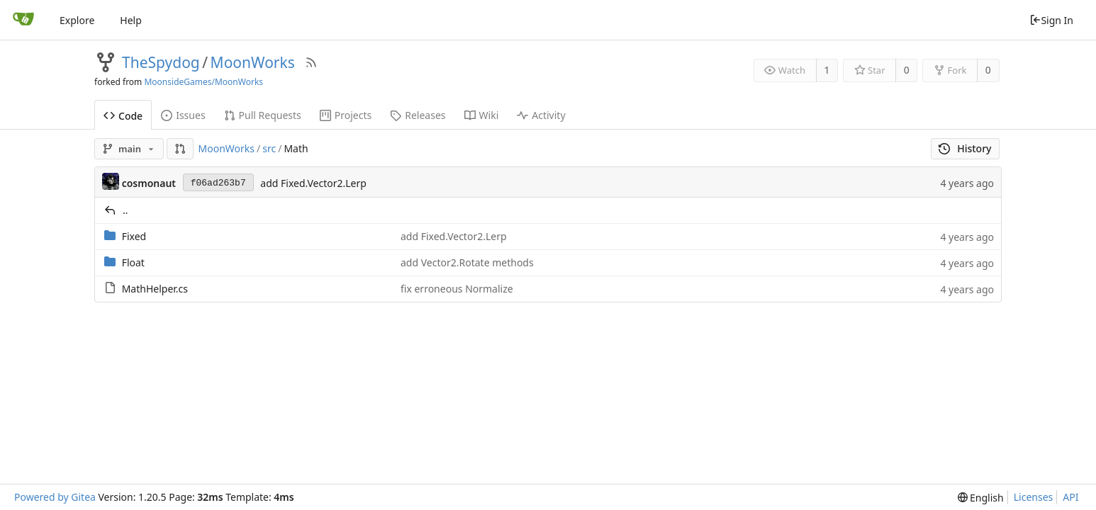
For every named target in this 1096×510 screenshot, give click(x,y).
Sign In (1051, 20)
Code (123, 116)
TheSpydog (161, 62)
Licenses (1033, 497)
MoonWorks (253, 62)
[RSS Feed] (311, 62)
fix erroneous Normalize (457, 288)
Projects (345, 115)
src (269, 148)
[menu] (981, 497)
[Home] (23, 20)
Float (133, 262)
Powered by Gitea (55, 497)
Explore (77, 20)
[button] (180, 148)
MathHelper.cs (155, 288)
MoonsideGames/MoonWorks (203, 82)
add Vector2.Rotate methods (467, 262)
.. (125, 210)
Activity (541, 115)
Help (131, 20)
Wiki (481, 115)
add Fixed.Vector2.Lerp (313, 183)
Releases (417, 115)
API (1070, 497)
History (965, 148)
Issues (183, 115)
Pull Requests (262, 115)
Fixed (134, 236)
